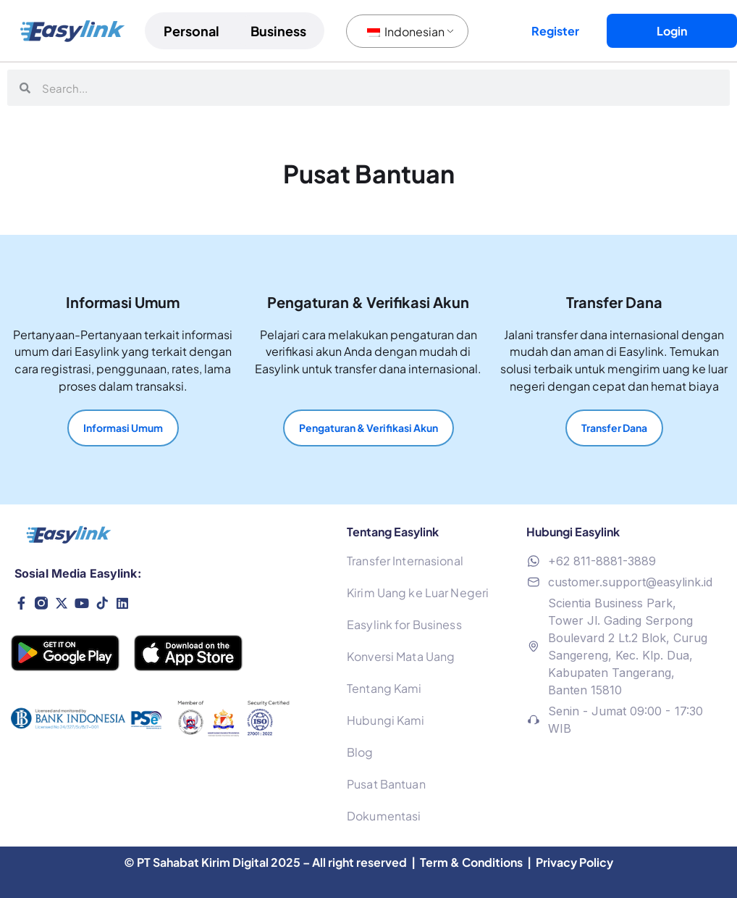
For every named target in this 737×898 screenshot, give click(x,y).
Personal (191, 30)
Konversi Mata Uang (401, 656)
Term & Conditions (472, 862)
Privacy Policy (574, 862)
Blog (360, 752)
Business (278, 30)
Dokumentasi (384, 815)
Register (555, 30)
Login (672, 30)
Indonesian (406, 31)
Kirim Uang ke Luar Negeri (418, 592)
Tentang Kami (384, 688)
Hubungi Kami (385, 720)
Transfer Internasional (405, 560)
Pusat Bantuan (386, 783)
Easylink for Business (404, 624)
